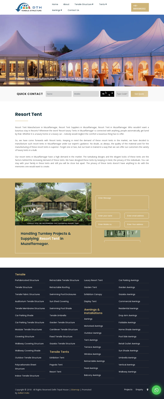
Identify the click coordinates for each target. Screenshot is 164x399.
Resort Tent (55, 371)
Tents (103, 4)
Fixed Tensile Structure (61, 336)
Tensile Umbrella (58, 315)
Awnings (57, 10)
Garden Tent (90, 287)
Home (55, 4)
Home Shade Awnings (129, 329)
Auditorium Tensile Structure (29, 301)
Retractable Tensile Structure (64, 280)
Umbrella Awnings (127, 357)
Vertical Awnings (127, 364)
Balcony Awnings (92, 375)
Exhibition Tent (57, 357)
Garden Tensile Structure (62, 322)
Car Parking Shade (24, 315)
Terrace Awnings (92, 347)
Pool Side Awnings (127, 336)
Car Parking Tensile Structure (29, 322)
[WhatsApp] (156, 390)
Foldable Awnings (127, 322)
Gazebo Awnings (127, 294)
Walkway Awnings (127, 371)
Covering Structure (24, 336)
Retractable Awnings (94, 361)
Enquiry (139, 389)
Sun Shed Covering (59, 301)
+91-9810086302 (139, 7)
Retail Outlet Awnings (129, 343)
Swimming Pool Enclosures (63, 294)
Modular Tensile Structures (28, 329)
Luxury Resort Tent (93, 280)
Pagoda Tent (56, 364)
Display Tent (90, 301)
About (66, 4)
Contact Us (73, 10)
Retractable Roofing (60, 287)
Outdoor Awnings (92, 333)
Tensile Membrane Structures (30, 308)
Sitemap (75, 389)
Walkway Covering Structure (29, 343)
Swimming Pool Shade (61, 308)
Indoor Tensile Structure (27, 375)
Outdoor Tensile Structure (28, 357)
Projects (128, 389)
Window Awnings (92, 354)
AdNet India (23, 393)
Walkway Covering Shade (27, 350)
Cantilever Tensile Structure (64, 329)
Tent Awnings (91, 340)
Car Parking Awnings (129, 280)
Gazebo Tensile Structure (62, 343)
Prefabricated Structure (27, 280)
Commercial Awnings (129, 301)
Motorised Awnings (93, 325)
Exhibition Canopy (93, 294)
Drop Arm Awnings (128, 315)
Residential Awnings (128, 308)
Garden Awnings (127, 287)
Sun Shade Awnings (128, 350)
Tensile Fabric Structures (27, 294)
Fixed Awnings (91, 368)
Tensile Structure (84, 4)
